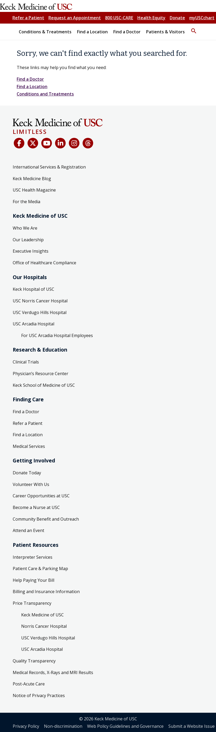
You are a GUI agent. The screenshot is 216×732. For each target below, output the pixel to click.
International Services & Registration (49, 167)
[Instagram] (74, 143)
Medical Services (29, 446)
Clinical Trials (26, 362)
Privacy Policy (26, 726)
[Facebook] (19, 143)
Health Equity (151, 18)
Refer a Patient (28, 18)
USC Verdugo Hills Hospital (39, 312)
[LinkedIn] (60, 143)
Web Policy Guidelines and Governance (125, 726)
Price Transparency (32, 603)
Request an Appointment (74, 18)
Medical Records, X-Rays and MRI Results (53, 672)
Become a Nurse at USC (36, 507)
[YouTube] (46, 143)
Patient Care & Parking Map (40, 568)
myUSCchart (201, 18)
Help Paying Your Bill (33, 580)
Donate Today (27, 473)
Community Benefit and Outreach (46, 519)
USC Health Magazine (34, 190)
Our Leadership (28, 240)
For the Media (26, 201)
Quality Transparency (34, 661)
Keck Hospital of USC (33, 289)
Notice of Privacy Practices (39, 695)
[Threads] (88, 143)
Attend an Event (28, 530)
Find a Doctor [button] (127, 32)
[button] (193, 28)
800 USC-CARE (119, 18)
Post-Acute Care (29, 684)
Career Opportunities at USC (41, 496)
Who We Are (25, 228)
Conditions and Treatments (45, 94)
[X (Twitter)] (32, 143)
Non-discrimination (63, 726)
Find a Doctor (30, 79)
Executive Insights (30, 251)
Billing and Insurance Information (46, 591)
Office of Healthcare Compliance (44, 263)
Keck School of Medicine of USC (44, 385)
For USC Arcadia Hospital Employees (57, 335)
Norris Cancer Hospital (44, 626)
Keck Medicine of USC (42, 615)
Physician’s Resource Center (40, 373)
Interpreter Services (32, 557)
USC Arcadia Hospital (33, 324)
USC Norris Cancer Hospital (40, 301)
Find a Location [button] (92, 32)
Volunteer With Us (31, 484)
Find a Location (32, 86)
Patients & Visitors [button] (165, 32)
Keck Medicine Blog (32, 178)
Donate (177, 18)
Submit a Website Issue (191, 726)
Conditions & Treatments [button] (45, 32)
